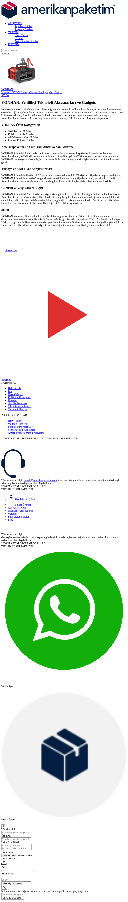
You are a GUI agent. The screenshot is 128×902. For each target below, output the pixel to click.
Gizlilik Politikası (17, 403)
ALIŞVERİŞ (15, 23)
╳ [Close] (3, 826)
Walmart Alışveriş (17, 423)
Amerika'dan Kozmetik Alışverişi (26, 432)
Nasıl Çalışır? (15, 394)
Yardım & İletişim (18, 409)
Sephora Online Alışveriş (21, 429)
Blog (10, 391)
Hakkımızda (14, 388)
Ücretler (19, 38)
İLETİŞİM (13, 44)
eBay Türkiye (15, 420)
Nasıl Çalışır (21, 35)
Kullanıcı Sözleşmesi (19, 397)
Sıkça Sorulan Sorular (26, 41)
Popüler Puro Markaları (20, 426)
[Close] (4, 888)
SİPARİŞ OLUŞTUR (12, 884)
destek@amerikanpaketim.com (40, 480)
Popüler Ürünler (23, 26)
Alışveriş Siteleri (24, 29)
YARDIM (13, 32)
